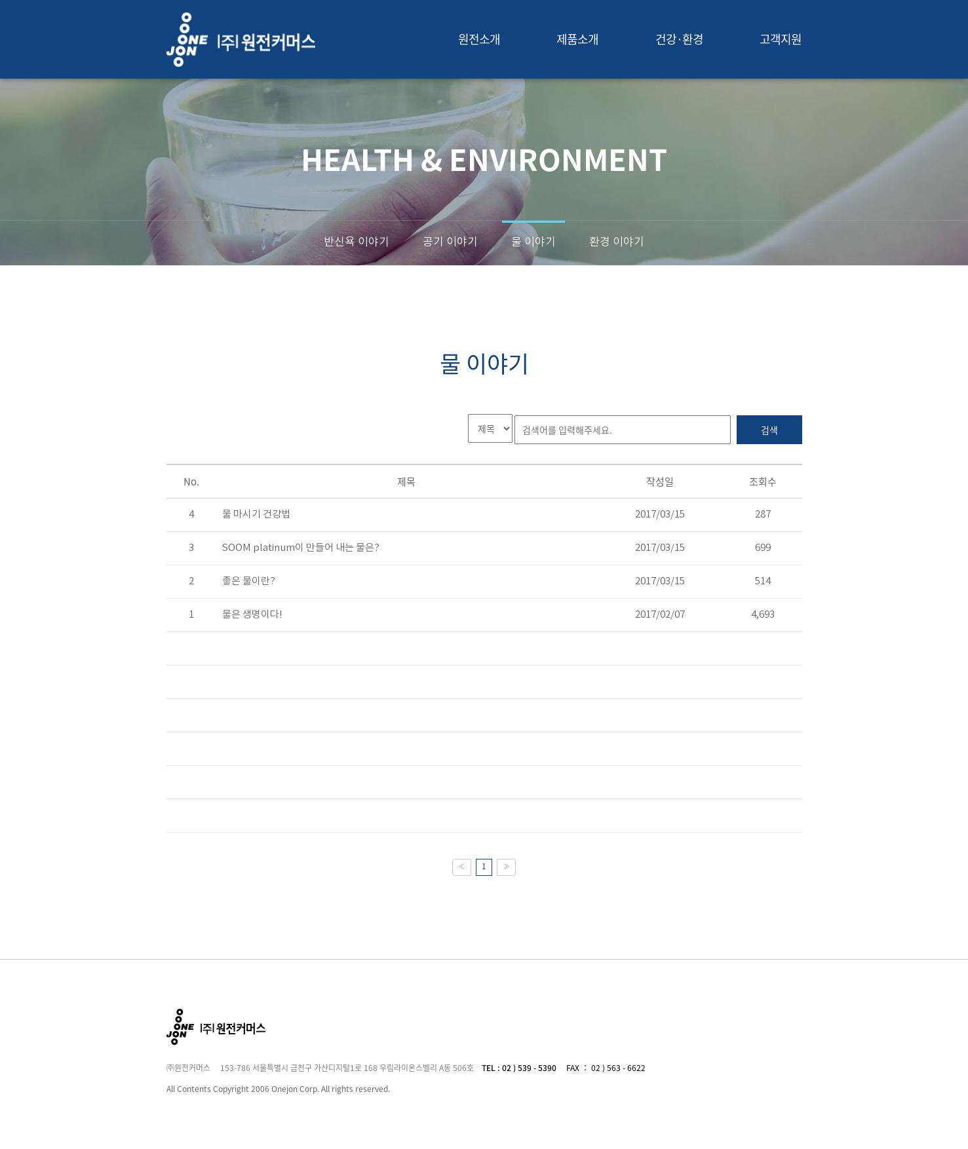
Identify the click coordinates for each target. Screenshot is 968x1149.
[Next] (506, 867)
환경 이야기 (616, 242)
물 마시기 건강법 (256, 514)
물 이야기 (533, 242)
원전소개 (479, 39)
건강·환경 (679, 39)
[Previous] (461, 867)
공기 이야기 (450, 242)
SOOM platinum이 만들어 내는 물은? (300, 548)
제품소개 (577, 39)
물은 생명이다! (252, 614)
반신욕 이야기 (356, 242)
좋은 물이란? (248, 581)
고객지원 (781, 39)
